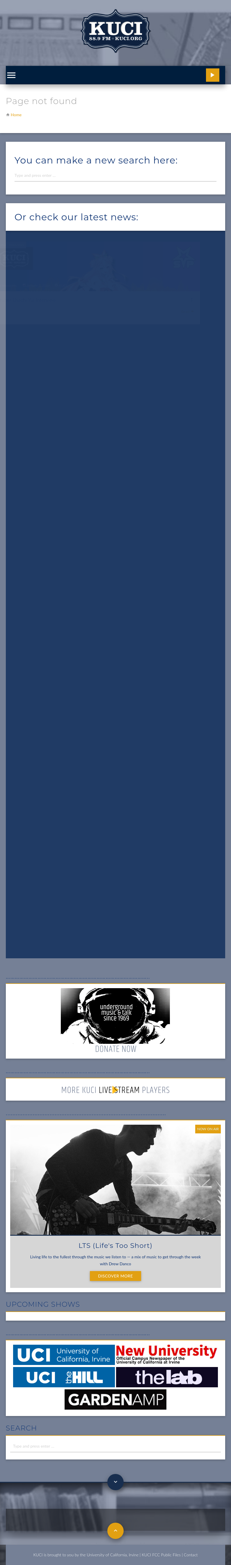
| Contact (190, 1554)
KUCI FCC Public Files (161, 1554)
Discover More (115, 1275)
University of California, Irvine (112, 1554)
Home (16, 114)
